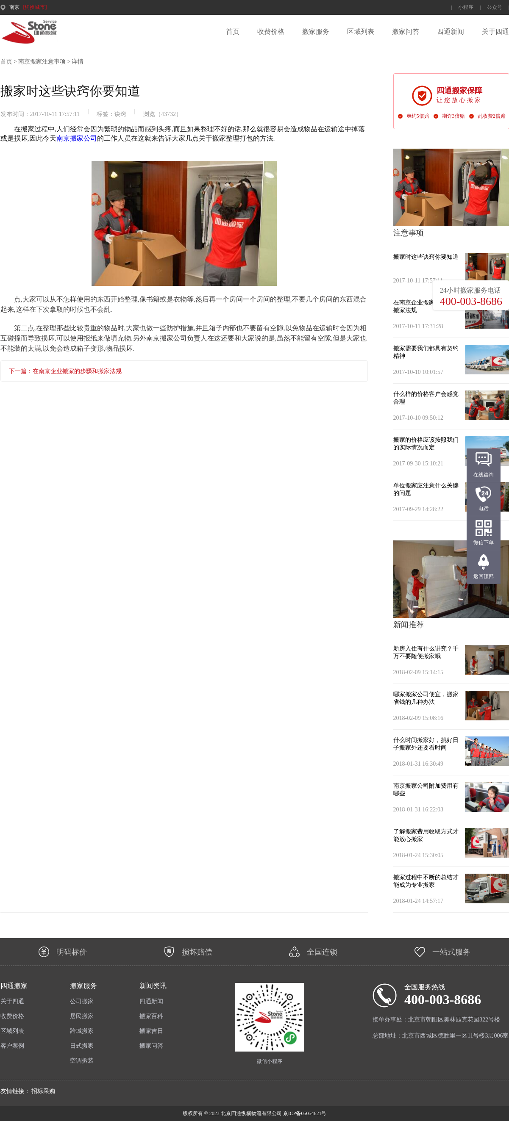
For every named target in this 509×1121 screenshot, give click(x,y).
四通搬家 (14, 985)
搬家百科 (151, 1016)
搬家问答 (405, 31)
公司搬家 (82, 1001)
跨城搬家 (82, 1031)
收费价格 (270, 31)
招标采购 (43, 1091)
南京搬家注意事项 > (44, 61)
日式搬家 (82, 1046)
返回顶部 (483, 576)
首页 (232, 31)
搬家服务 (315, 31)
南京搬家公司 (76, 138)
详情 (77, 61)
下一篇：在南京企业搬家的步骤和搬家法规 (65, 371)
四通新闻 (450, 31)
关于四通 (495, 31)
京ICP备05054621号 (304, 1113)
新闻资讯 (153, 985)
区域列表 (360, 31)
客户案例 (12, 1046)
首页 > (8, 61)
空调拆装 (82, 1060)
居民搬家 (82, 1016)
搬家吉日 (151, 1031)
